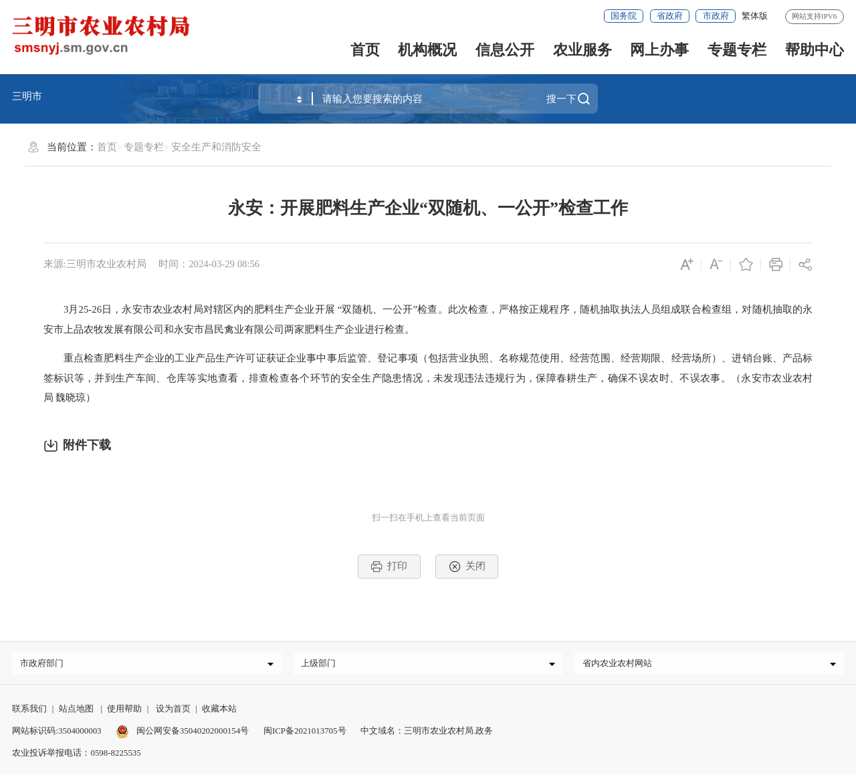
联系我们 (29, 712)
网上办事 (659, 49)
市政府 (716, 16)
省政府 (670, 16)
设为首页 (173, 712)
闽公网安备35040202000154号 (182, 734)
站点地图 (76, 712)
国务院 (624, 16)
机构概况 (427, 49)
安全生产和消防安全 (216, 147)
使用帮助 (124, 712)
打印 (388, 567)
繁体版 (755, 16)
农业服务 (582, 49)
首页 (365, 49)
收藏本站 (219, 712)
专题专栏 (737, 49)
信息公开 (504, 49)
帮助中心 (814, 49)
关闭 (467, 567)
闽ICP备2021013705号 (304, 734)
